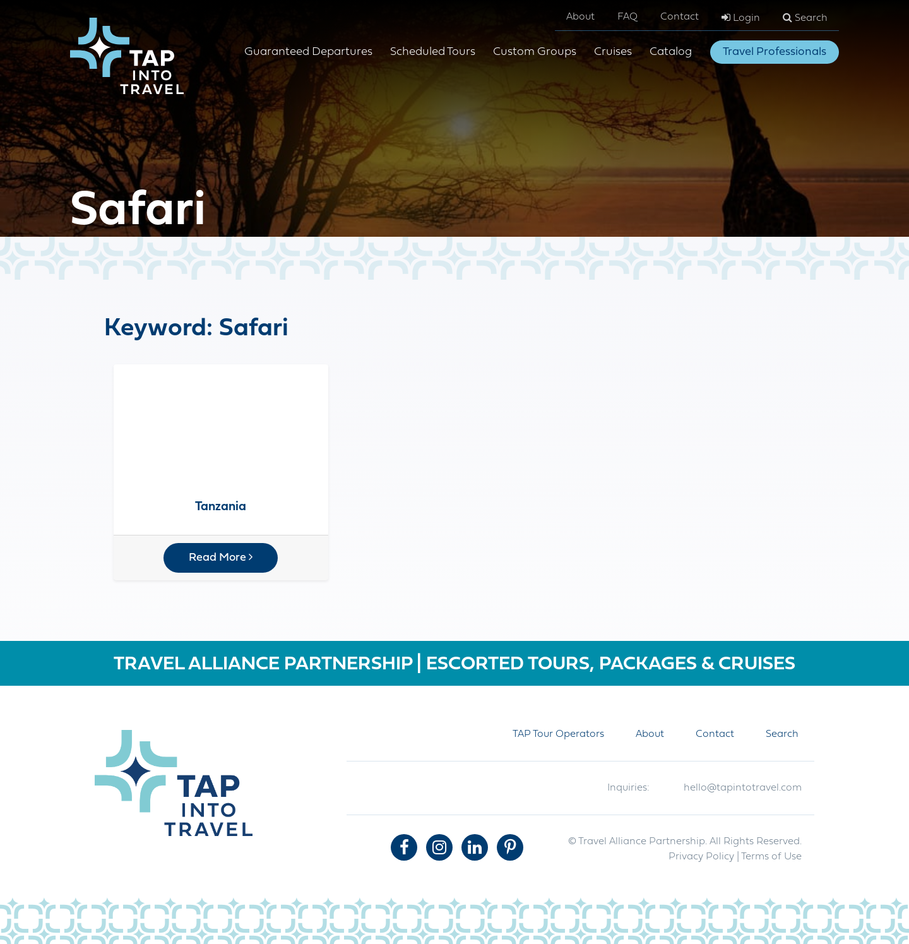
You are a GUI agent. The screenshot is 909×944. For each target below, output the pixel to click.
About (580, 17)
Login (741, 17)
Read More (220, 557)
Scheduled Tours (432, 52)
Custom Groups (534, 52)
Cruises (613, 52)
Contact (679, 17)
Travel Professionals (774, 52)
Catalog (671, 52)
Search (805, 17)
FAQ (627, 17)
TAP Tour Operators (558, 734)
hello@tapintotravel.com (743, 788)
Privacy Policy (701, 857)
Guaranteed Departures (308, 52)
